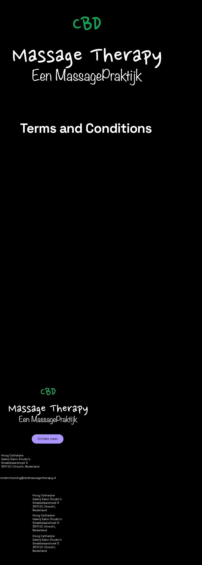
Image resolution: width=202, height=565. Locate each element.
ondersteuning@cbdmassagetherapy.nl (28, 478)
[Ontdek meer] (47, 439)
